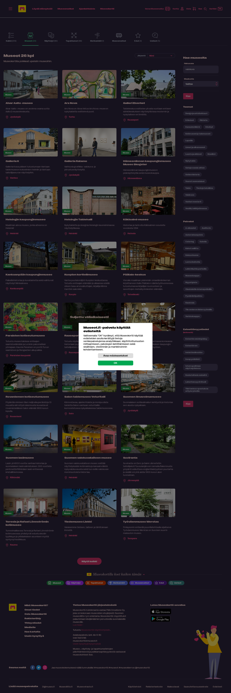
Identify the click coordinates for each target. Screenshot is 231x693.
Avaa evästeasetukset (115, 355)
